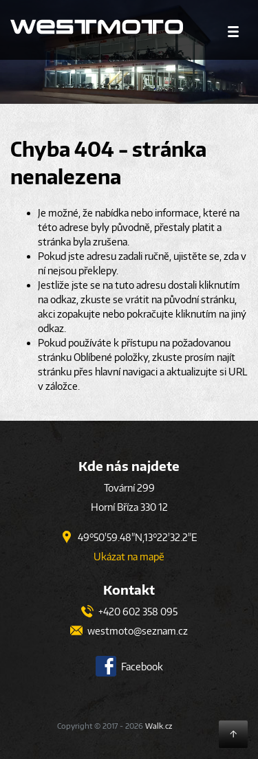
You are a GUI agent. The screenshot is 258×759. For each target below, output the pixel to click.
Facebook (129, 666)
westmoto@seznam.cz (129, 631)
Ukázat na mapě (129, 556)
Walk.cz (158, 725)
